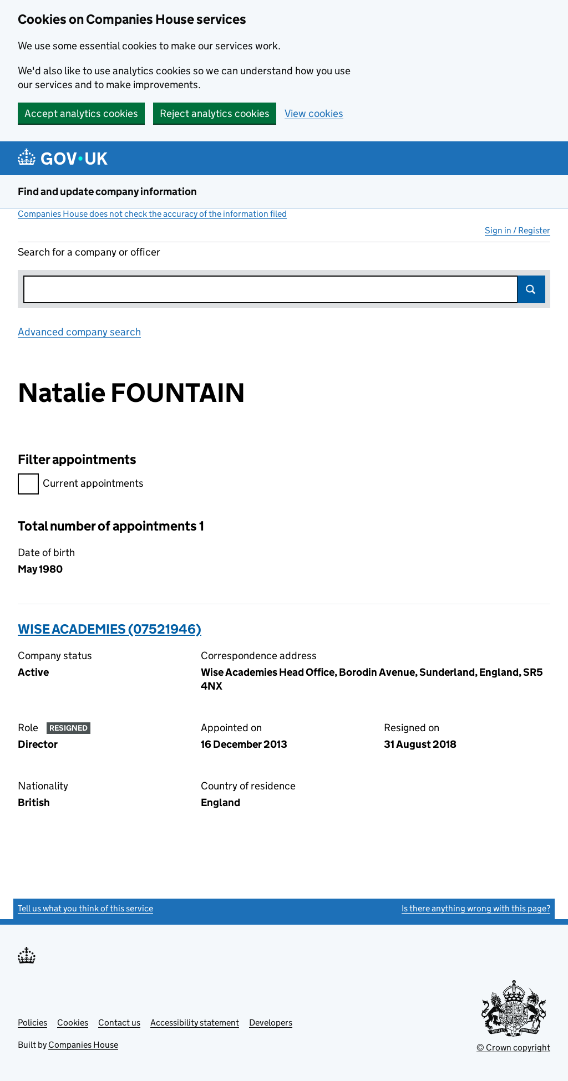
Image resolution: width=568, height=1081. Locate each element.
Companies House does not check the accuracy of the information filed (152, 213)
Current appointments (81, 485)
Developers (270, 1022)
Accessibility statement (194, 1022)
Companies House (83, 1044)
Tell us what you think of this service (85, 908)
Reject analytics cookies (215, 113)
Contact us (119, 1022)
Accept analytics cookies (81, 113)
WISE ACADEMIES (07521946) (109, 629)
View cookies (314, 113)
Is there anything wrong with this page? (476, 908)
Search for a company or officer (89, 252)
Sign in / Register (517, 230)
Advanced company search (79, 331)
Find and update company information (107, 191)
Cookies (72, 1022)
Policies (32, 1022)
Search (531, 289)
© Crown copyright (513, 1047)
